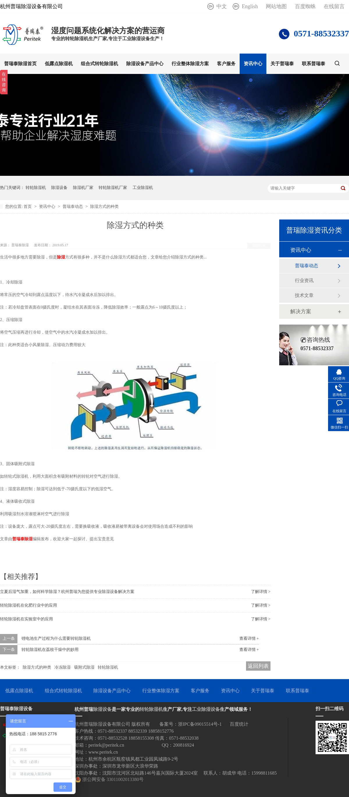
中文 (221, 6)
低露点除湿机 (59, 63)
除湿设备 (59, 187)
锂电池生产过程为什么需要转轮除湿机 (56, 638)
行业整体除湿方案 (190, 63)
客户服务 (226, 63)
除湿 (61, 257)
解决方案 (300, 311)
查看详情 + (249, 638)
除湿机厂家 (83, 187)
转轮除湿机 (36, 187)
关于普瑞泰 (282, 63)
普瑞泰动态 (73, 206)
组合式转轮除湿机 (99, 63)
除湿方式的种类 (104, 206)
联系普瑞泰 (313, 63)
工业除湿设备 (206, 709)
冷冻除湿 (62, 667)
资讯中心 (253, 63)
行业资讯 (304, 280)
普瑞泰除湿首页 (20, 63)
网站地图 (276, 6)
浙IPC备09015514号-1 (200, 724)
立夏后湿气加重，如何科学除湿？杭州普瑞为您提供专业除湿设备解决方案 (67, 591)
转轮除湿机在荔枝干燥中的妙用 (50, 649)
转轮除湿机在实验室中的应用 (26, 619)
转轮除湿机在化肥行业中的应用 (28, 605)
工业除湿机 (143, 187)
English (250, 6)
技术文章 (304, 295)
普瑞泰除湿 (22, 539)
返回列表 (259, 246)
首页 (28, 206)
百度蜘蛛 (305, 6)
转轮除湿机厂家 (113, 187)
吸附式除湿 (84, 667)
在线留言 (334, 6)
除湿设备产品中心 (144, 63)
